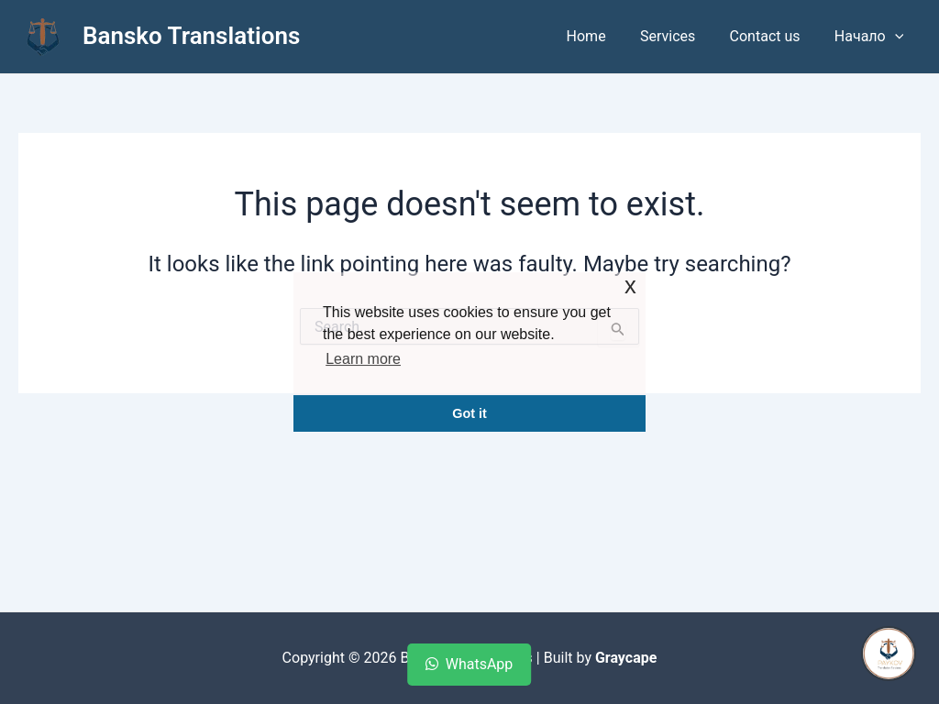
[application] (897, 36)
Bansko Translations (191, 36)
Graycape (626, 657)
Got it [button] (469, 413)
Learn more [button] (363, 359)
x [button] (630, 285)
